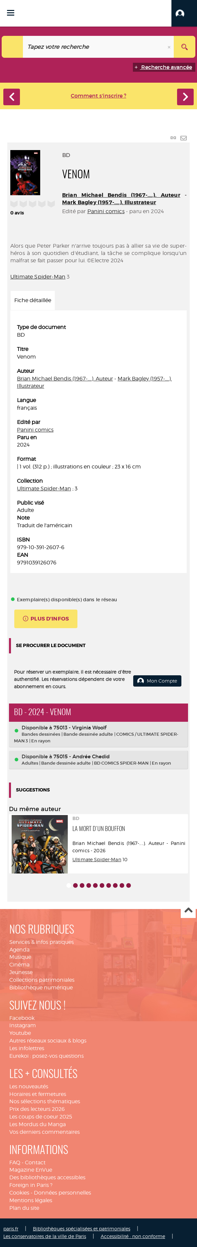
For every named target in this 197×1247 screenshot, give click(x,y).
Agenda (19, 950)
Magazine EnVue (30, 1170)
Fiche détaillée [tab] (32, 300)
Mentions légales (30, 1200)
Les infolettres (26, 1048)
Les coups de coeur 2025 (40, 1117)
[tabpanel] (98, 445)
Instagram (22, 1025)
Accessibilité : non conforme (133, 1236)
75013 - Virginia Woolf (79, 727)
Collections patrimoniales (41, 980)
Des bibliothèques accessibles (47, 1177)
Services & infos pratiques (41, 942)
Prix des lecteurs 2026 (37, 1109)
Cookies (19, 1193)
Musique (20, 957)
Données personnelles (62, 1193)
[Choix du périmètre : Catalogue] (12, 47)
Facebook (22, 1018)
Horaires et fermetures (37, 1094)
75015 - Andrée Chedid (81, 756)
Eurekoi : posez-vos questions (46, 1056)
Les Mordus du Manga (37, 1124)
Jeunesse (21, 972)
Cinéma (19, 964)
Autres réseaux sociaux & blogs (47, 1041)
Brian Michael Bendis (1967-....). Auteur (121, 195)
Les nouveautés (28, 1086)
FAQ (14, 1162)
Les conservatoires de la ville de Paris (44, 1236)
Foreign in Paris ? (30, 1185)
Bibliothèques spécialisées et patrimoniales (81, 1228)
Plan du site (24, 1208)
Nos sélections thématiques (44, 1101)
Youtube (20, 1033)
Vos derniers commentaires (44, 1132)
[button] (184, 13)
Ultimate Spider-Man (37, 277)
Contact (35, 1162)
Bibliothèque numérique (41, 987)
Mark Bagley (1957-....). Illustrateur (109, 202)
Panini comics (106, 211)
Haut (188, 911)
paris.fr (10, 1228)
